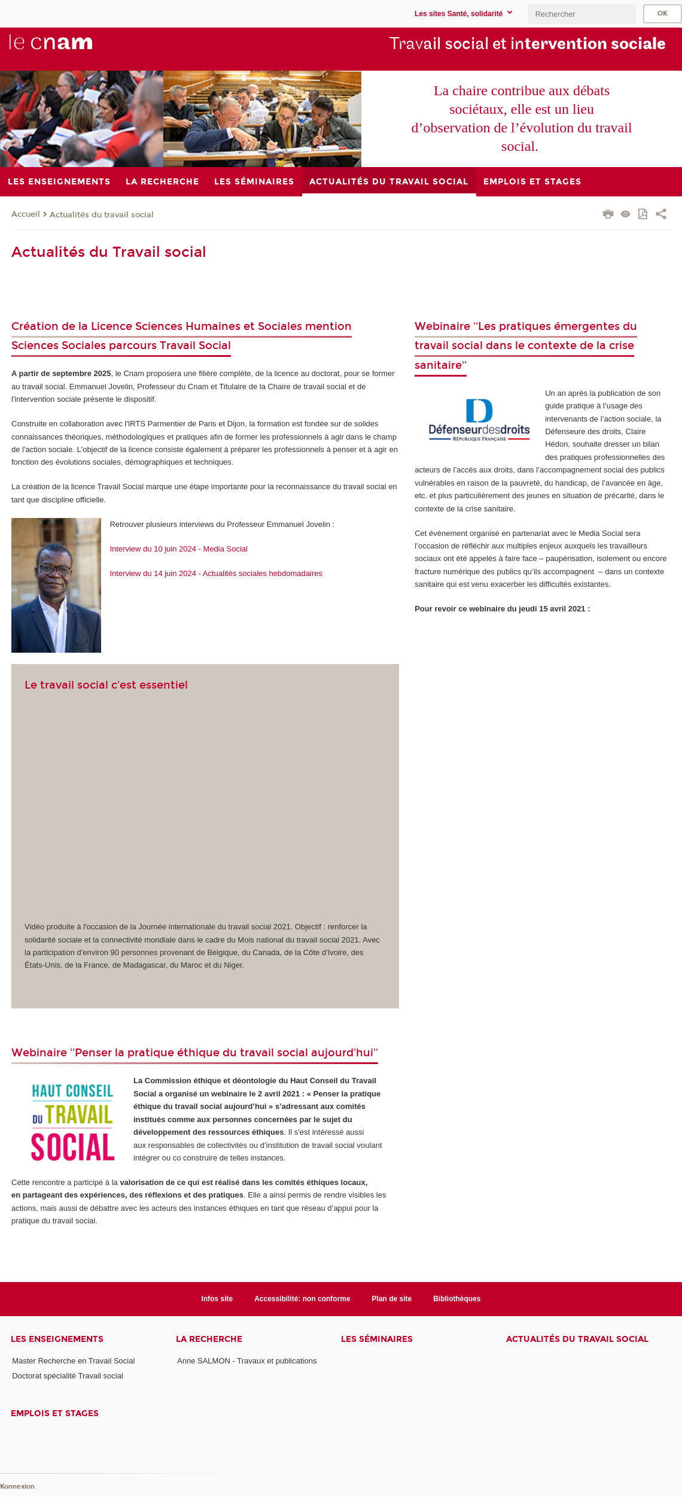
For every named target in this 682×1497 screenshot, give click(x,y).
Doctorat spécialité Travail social (67, 1375)
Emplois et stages (55, 1413)
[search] (581, 14)
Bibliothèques (456, 1299)
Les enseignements (57, 1339)
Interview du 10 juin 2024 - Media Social (178, 548)
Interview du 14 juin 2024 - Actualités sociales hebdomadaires (211, 573)
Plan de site (392, 1299)
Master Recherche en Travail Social (73, 1360)
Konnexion (17, 1486)
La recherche (209, 1339)
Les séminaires (377, 1339)
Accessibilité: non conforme (302, 1299)
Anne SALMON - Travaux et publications (246, 1360)
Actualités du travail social (102, 215)
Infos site (217, 1299)
